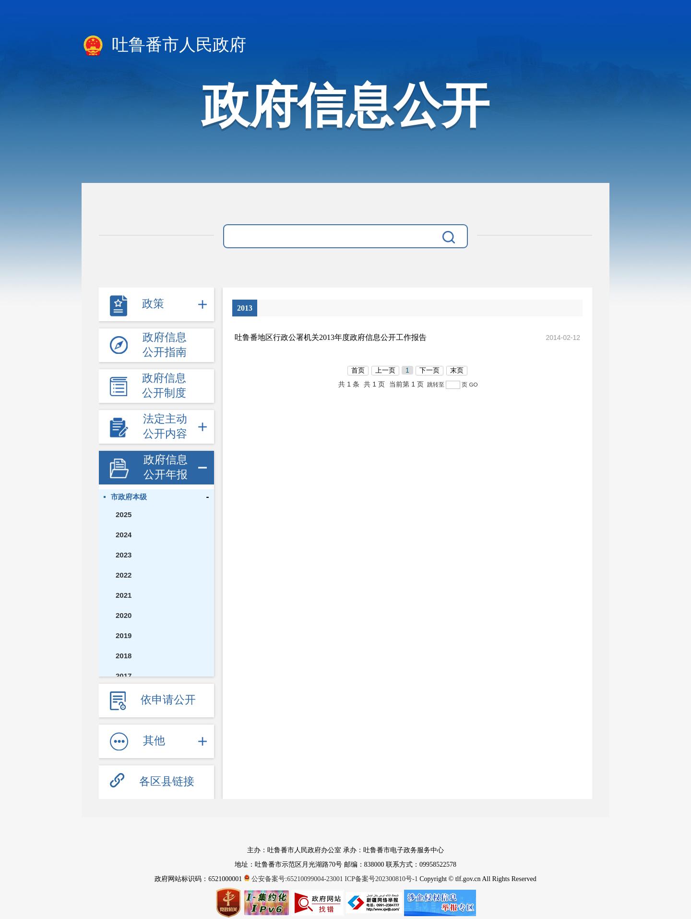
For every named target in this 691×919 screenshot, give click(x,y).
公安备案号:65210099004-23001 (294, 879)
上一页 (385, 370)
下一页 (429, 370)
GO (473, 384)
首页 (358, 370)
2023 (123, 555)
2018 (123, 656)
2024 (123, 535)
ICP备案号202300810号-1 (381, 879)
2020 (123, 615)
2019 (123, 635)
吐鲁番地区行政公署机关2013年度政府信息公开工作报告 (331, 337)
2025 (123, 514)
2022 (123, 575)
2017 (123, 676)
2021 (123, 595)
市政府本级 (129, 497)
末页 (457, 370)
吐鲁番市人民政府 (164, 45)
